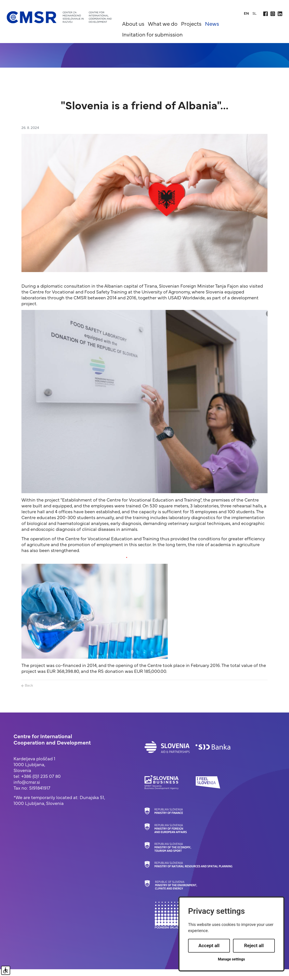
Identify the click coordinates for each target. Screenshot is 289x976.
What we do (162, 23)
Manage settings (231, 959)
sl (254, 13)
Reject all (254, 945)
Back (27, 685)
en (246, 13)
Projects (191, 23)
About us (133, 23)
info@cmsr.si (27, 782)
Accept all (209, 945)
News (212, 23)
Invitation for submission (152, 34)
